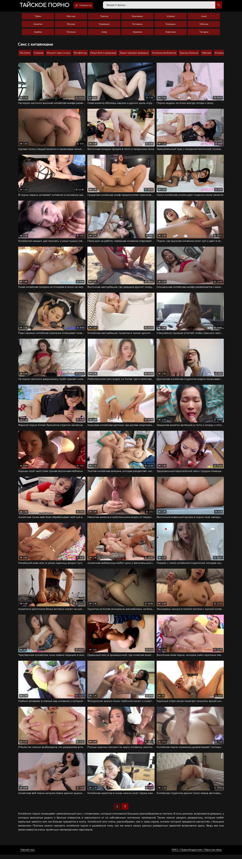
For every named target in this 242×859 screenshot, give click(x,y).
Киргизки (171, 33)
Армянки (137, 33)
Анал (204, 17)
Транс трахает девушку (134, 54)
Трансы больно (188, 54)
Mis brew (25, 54)
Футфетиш (80, 54)
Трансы (104, 17)
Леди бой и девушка (103, 54)
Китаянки (137, 25)
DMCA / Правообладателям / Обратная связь (197, 854)
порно (46, 6)
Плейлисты (88, 6)
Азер (104, 33)
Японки (71, 25)
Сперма (38, 54)
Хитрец (219, 54)
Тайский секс (27, 854)
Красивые (137, 17)
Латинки (71, 33)
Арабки (38, 33)
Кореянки (104, 25)
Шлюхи (171, 17)
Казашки (170, 25)
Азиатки (37, 25)
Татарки (203, 33)
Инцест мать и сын (58, 54)
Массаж (71, 17)
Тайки (38, 17)
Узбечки (203, 25)
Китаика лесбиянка (164, 54)
